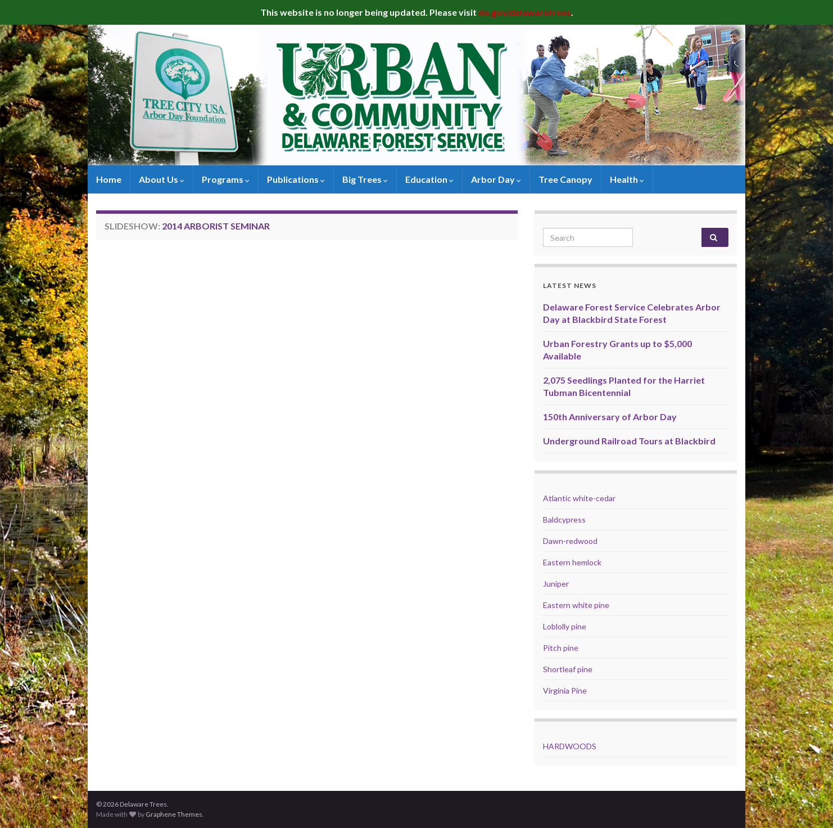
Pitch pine (560, 647)
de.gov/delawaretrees (524, 12)
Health (627, 179)
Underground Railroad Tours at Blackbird (629, 440)
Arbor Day (496, 179)
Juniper (556, 583)
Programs (226, 179)
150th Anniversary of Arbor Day (610, 416)
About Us (161, 179)
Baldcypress (564, 519)
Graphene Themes (174, 814)
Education (429, 179)
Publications (296, 179)
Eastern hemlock (572, 562)
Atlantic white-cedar (579, 498)
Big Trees (365, 179)
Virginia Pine (565, 690)
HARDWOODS (569, 746)
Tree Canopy (565, 179)
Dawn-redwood (570, 541)
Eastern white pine (576, 605)
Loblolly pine (564, 626)
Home (108, 179)
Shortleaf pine (567, 669)
